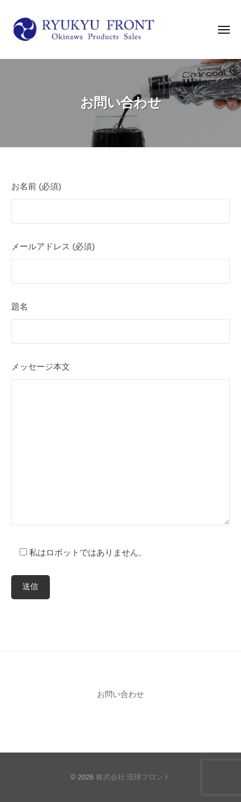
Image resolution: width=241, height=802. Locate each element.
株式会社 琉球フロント (133, 777)
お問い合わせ (120, 694)
